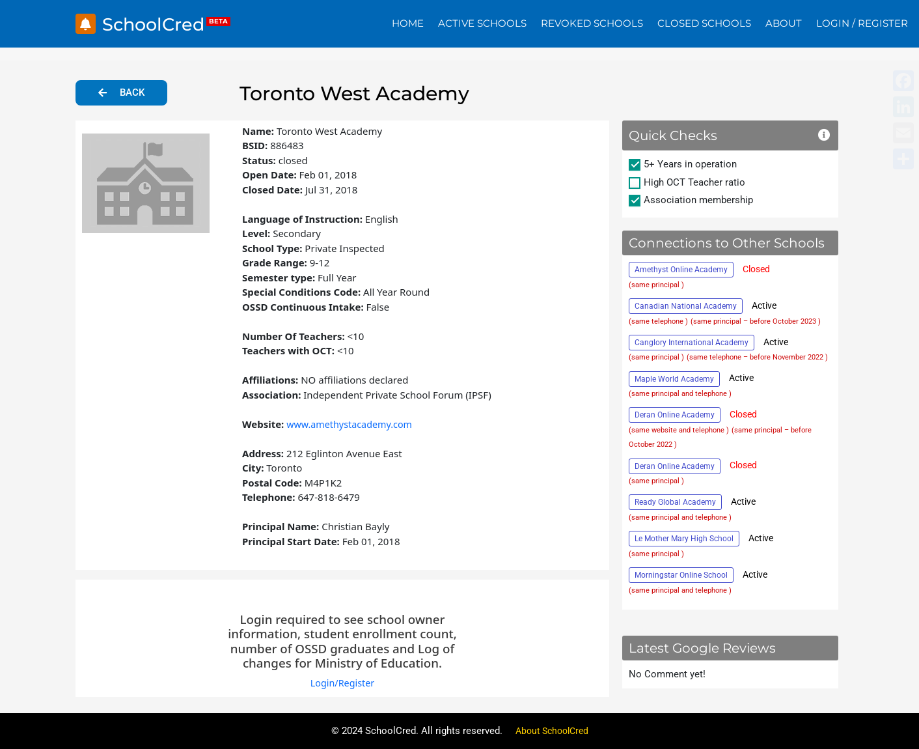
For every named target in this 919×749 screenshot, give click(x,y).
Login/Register (342, 682)
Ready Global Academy (675, 502)
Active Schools (482, 23)
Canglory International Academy (691, 342)
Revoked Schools (592, 23)
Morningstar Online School (681, 575)
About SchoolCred (552, 731)
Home (408, 23)
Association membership (698, 200)
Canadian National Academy (686, 306)
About (783, 23)
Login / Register (862, 23)
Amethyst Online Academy (681, 269)
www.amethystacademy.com (352, 424)
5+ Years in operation (690, 164)
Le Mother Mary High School (684, 538)
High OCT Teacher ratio (694, 182)
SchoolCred (158, 24)
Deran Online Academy (675, 414)
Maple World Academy (674, 379)
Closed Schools (704, 23)
